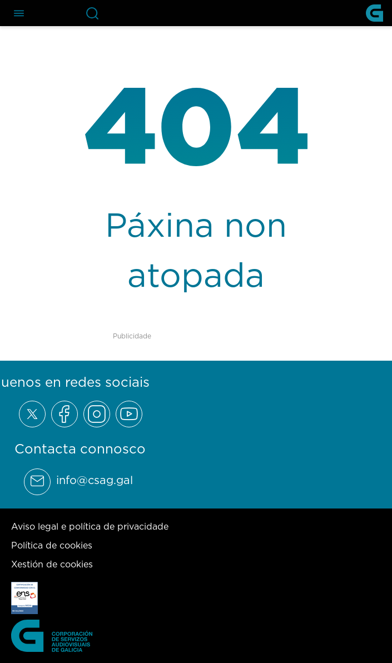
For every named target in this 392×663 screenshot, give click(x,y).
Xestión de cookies (52, 564)
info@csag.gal (94, 480)
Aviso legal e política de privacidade (89, 526)
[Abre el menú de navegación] (19, 13)
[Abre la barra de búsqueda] (92, 13)
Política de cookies (51, 545)
